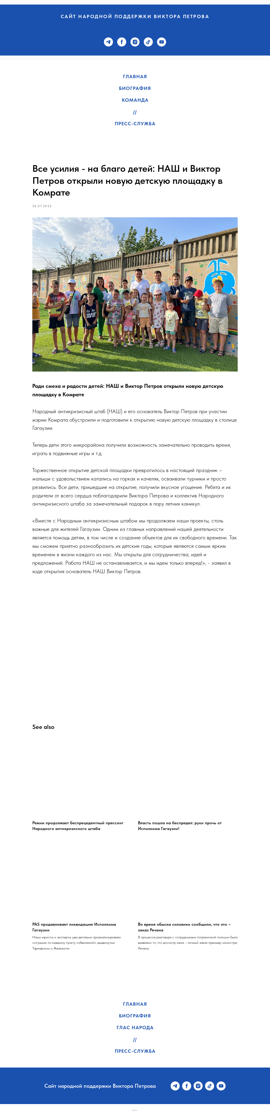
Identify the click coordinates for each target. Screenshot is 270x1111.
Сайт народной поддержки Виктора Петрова (135, 16)
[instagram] (135, 41)
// (135, 112)
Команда (135, 100)
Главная (135, 76)
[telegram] (108, 41)
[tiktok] (148, 41)
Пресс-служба (135, 123)
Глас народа (135, 1013)
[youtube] (161, 41)
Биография (135, 88)
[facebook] (121, 41)
